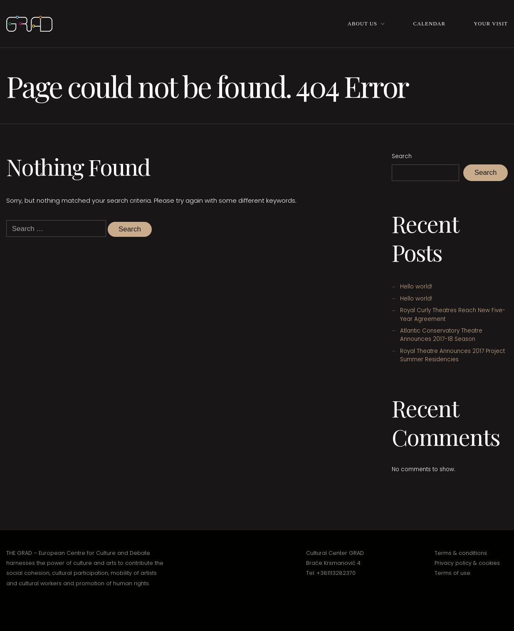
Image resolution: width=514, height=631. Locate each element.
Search (402, 156)
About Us (362, 24)
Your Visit (491, 24)
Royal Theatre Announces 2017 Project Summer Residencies (452, 355)
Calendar (429, 24)
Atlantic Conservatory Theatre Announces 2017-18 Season (441, 335)
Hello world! (416, 287)
